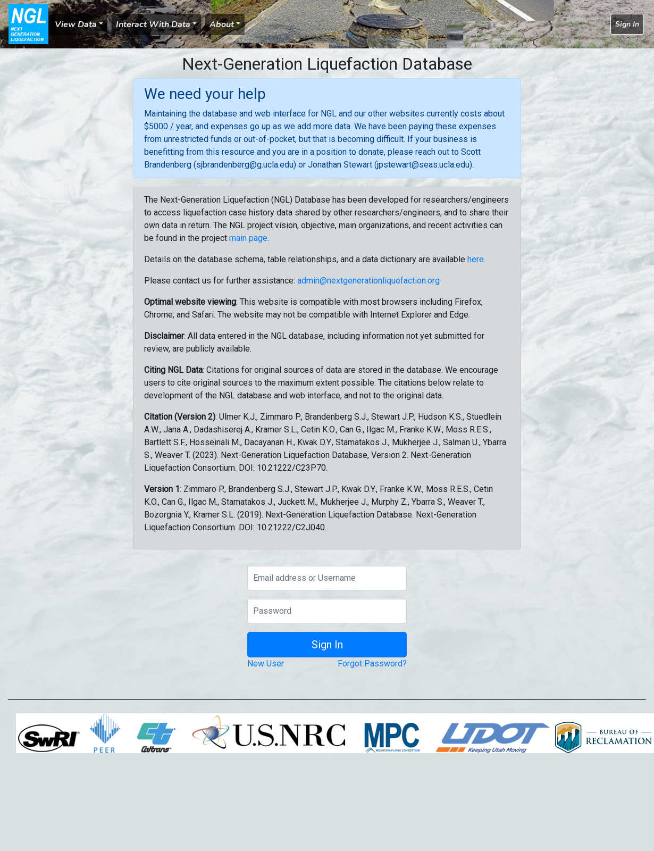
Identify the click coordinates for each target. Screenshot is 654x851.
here (475, 259)
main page (248, 238)
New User (265, 663)
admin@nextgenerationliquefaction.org (368, 281)
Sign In (627, 24)
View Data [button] (76, 24)
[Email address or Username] (327, 578)
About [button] (221, 24)
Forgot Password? (372, 663)
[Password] (327, 611)
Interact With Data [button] (153, 24)
